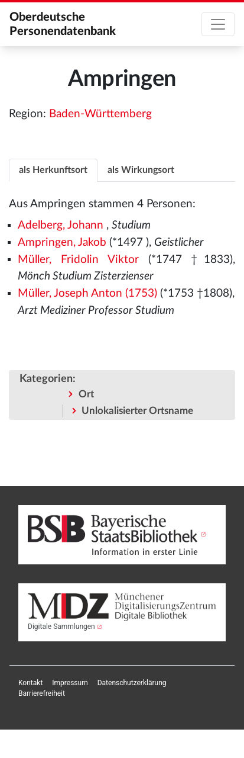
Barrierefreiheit (41, 693)
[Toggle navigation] (218, 24)
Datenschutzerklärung (132, 683)
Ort (86, 394)
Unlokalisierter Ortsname (137, 411)
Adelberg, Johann (60, 225)
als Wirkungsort (141, 170)
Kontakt (30, 683)
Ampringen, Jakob (62, 242)
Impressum (69, 683)
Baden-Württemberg (100, 114)
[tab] (53, 170)
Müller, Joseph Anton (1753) (87, 293)
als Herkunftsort (53, 170)
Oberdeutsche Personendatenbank (62, 24)
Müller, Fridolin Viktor (78, 259)
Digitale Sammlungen (61, 626)
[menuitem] (30, 682)
